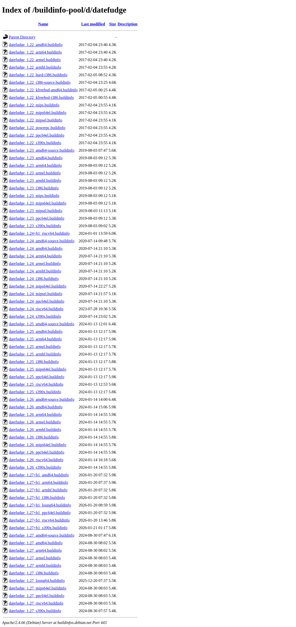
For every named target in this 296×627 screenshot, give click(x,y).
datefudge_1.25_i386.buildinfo (34, 362)
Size (112, 24)
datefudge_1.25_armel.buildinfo (35, 346)
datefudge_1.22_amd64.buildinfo (35, 45)
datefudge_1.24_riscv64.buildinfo (36, 309)
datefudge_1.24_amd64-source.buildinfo (41, 241)
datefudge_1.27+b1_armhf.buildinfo (38, 490)
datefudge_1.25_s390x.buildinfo (35, 392)
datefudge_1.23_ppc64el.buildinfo (36, 218)
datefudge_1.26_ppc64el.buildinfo (36, 452)
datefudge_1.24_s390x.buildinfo (35, 316)
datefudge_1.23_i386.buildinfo (34, 188)
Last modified (93, 24)
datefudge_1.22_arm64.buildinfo (35, 52)
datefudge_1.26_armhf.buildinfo (35, 429)
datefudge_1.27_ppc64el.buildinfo (36, 596)
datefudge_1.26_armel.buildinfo (35, 422)
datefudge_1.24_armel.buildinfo (35, 263)
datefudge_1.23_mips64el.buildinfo (37, 203)
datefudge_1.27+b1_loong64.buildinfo (40, 505)
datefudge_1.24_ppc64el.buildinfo (36, 301)
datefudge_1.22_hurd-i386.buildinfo (38, 75)
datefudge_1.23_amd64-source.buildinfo (41, 150)
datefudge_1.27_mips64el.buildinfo (37, 588)
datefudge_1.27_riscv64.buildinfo (36, 603)
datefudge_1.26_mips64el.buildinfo (37, 445)
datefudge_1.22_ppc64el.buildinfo (36, 135)
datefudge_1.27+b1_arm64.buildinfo (38, 482)
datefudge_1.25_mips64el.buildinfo (37, 369)
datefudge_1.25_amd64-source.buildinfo (41, 324)
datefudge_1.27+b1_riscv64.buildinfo (39, 520)
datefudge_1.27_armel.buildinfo (35, 558)
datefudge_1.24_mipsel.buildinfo (35, 294)
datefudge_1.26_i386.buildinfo (34, 437)
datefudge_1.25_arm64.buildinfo (35, 339)
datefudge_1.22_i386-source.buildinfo (39, 82)
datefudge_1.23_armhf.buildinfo (35, 180)
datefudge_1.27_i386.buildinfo (34, 573)
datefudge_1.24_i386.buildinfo (34, 279)
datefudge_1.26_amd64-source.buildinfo (41, 399)
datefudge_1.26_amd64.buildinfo (35, 407)
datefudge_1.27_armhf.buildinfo (35, 565)
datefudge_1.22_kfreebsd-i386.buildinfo (41, 97)
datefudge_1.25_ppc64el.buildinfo (36, 377)
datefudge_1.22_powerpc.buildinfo (37, 128)
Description (127, 24)
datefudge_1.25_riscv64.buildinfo (36, 384)
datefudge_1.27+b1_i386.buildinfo (37, 497)
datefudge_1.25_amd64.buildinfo (35, 331)
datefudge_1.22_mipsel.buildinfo (35, 120)
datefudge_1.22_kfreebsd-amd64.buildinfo (43, 90)
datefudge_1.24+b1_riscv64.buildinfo (39, 233)
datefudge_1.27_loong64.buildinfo (37, 580)
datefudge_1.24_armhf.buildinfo (35, 271)
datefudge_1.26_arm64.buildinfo (35, 414)
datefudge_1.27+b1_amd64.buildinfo (39, 475)
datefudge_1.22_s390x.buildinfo (35, 143)
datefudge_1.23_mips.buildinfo (34, 195)
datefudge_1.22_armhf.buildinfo (35, 67)
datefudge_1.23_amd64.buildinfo (35, 158)
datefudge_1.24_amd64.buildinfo (35, 248)
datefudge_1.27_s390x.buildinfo (35, 611)
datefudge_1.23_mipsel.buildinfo (35, 211)
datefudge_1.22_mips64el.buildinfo (37, 112)
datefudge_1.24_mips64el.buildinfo (37, 286)
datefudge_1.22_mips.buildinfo (34, 105)
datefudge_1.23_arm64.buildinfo (35, 165)
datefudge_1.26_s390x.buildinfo (35, 467)
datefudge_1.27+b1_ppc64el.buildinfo (39, 513)
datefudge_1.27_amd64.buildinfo (35, 543)
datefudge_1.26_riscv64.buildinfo (36, 460)
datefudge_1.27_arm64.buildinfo (35, 550)
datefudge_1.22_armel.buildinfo (35, 60)
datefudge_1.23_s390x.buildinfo (35, 226)
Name (43, 24)
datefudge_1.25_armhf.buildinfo (35, 354)
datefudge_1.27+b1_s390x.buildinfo (38, 528)
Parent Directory (22, 37)
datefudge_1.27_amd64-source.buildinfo (41, 535)
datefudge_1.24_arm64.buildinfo (35, 256)
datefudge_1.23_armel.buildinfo (35, 173)
